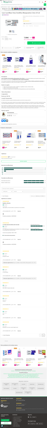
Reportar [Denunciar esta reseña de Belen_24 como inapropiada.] (19, 259)
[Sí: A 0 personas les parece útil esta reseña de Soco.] (12, 211)
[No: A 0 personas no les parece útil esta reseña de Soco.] (15, 211)
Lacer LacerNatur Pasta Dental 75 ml (32, 374)
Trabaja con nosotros (17, 419)
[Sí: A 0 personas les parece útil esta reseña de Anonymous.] (12, 291)
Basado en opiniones (5, 403)
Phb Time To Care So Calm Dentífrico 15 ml (15, 376)
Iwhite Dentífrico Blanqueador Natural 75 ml (31, 375)
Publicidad (15, 422)
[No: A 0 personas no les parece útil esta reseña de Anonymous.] (15, 291)
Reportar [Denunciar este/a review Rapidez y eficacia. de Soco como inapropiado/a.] (19, 211)
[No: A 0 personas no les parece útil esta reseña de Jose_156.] (15, 275)
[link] (8, 157)
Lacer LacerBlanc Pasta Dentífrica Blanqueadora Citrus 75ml (25, 262)
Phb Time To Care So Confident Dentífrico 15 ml (30, 376)
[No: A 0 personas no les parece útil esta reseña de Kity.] (15, 239)
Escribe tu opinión (23, 161)
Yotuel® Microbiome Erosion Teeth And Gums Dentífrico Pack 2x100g (17, 377)
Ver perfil (14, 115)
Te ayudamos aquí (5, 420)
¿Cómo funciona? (16, 418)
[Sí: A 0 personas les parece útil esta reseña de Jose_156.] (12, 275)
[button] (42, 2)
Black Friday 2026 (16, 426)
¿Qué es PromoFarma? (17, 417)
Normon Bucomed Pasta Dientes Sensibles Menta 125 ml (17, 374)
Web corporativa (16, 425)
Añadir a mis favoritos (11, 34)
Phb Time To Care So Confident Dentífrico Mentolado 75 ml (13, 373)
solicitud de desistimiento (6, 423)
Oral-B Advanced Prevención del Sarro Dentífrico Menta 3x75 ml (33, 373)
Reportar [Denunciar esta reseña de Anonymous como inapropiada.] (19, 291)
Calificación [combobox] (7, 191)
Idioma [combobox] (18, 191)
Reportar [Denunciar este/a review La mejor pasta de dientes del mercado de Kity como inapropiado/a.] (19, 239)
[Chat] (39, 2)
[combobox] (39, 196)
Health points (15, 423)
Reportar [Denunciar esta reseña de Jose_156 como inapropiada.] (19, 275)
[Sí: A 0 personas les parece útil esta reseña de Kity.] (12, 239)
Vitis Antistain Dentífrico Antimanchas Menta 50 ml (16, 375)
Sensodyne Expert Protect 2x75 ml (34, 377)
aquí (5, 427)
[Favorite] (12, 55)
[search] (45, 4)
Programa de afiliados (17, 420)
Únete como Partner (17, 421)
